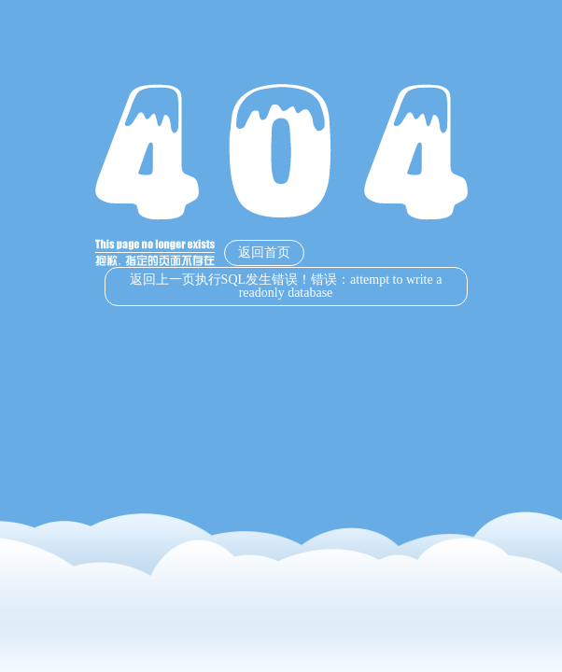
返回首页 (264, 252)
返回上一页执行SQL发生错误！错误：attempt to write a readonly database (286, 286)
